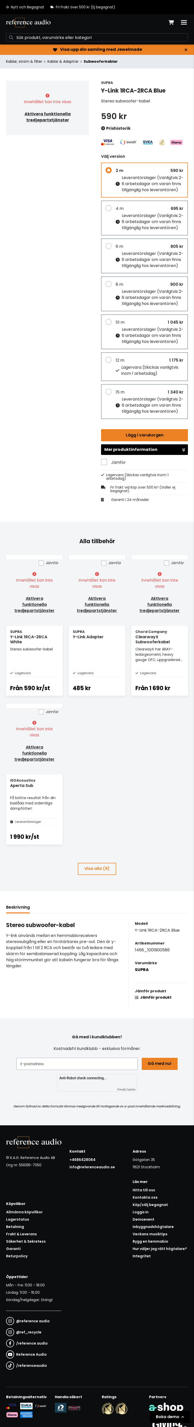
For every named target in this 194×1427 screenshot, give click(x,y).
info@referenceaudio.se (92, 1167)
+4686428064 (82, 1159)
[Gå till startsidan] (28, 22)
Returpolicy (17, 1256)
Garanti (13, 1248)
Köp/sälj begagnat (150, 1204)
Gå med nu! (160, 1063)
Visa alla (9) (97, 868)
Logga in (141, 1212)
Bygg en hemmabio (150, 1241)
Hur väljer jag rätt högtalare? (160, 1248)
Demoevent (143, 1219)
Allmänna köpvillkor (24, 1212)
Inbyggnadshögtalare (153, 1226)
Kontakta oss (145, 1197)
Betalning (15, 1226)
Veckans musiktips (150, 1234)
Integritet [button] (142, 1256)
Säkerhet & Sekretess (26, 1241)
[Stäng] (186, 50)
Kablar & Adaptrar (63, 61)
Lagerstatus (17, 1219)
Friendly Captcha (126, 1089)
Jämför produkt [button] (153, 997)
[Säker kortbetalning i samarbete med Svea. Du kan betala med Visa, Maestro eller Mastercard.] (12, 1406)
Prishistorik (116, 128)
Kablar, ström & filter (24, 61)
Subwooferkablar (101, 61)
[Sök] (97, 37)
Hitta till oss (144, 1190)
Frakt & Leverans (21, 1234)
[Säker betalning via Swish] (41, 1406)
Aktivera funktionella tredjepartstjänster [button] (48, 117)
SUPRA (142, 970)
